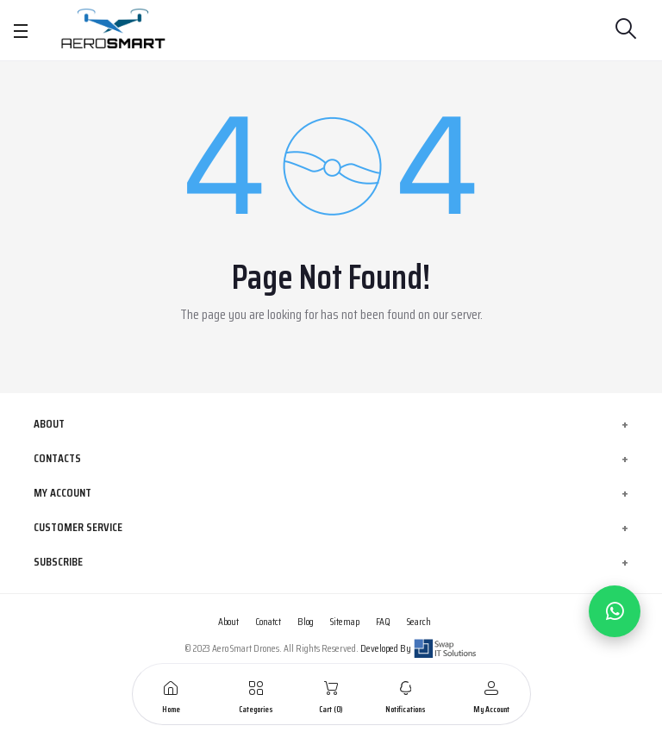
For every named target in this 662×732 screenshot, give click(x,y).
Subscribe (58, 561)
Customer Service (78, 526)
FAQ (383, 621)
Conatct (268, 621)
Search (419, 621)
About (49, 423)
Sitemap (344, 621)
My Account (62, 492)
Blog (305, 621)
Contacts (57, 457)
